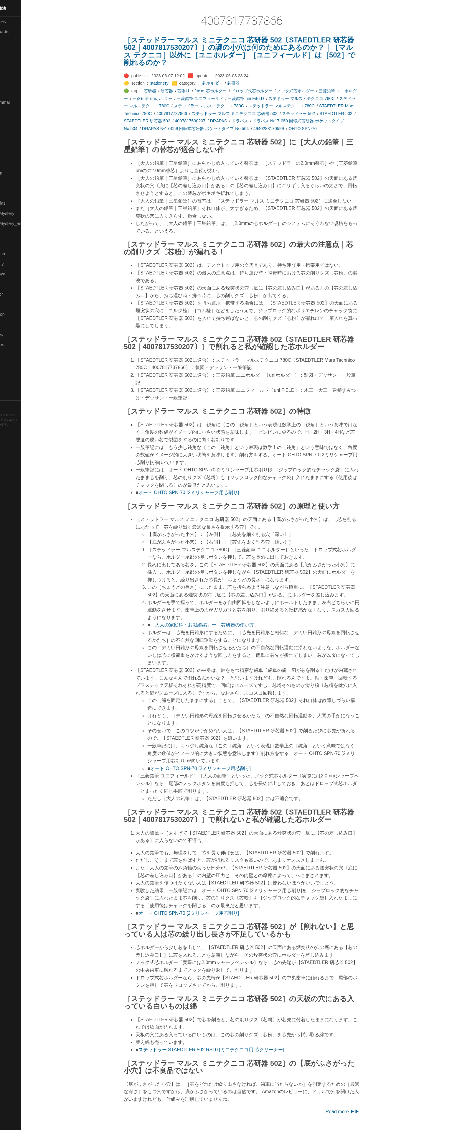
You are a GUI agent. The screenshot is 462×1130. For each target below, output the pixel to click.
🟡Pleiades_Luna (19, 253)
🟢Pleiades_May (18, 263)
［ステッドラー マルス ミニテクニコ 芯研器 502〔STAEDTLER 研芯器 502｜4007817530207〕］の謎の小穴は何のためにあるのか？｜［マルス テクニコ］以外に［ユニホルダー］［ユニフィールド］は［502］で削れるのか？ (255, 51)
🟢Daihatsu (14, 72)
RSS (10, 405)
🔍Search (12, 304)
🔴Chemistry (15, 52)
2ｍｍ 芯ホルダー (226, 90)
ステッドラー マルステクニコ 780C (297, 105)
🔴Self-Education (19, 314)
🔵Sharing (13, 324)
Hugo (21, 429)
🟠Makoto (12, 162)
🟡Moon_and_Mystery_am (27, 223)
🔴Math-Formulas (20, 203)
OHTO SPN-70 (318, 128)
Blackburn (22, 433)
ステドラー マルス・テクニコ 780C (317, 98)
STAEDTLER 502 (351, 113)
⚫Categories (16, 41)
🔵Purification (16, 284)
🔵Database (14, 82)
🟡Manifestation (18, 173)
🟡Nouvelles (15, 233)
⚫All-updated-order (22, 31)
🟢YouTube (14, 395)
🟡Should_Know (18, 334)
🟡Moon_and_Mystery (24, 213)
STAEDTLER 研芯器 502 (162, 121)
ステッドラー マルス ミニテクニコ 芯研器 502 (250, 113)
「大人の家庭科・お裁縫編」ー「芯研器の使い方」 (220, 624)
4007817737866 (187, 113)
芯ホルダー (227, 83)
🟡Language (15, 142)
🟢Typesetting (16, 385)
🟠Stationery (15, 364)
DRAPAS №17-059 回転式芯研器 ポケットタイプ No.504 (210, 128)
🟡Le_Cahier (15, 152)
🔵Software (14, 354)
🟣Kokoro (12, 132)
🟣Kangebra (14, 122)
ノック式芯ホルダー (310, 90)
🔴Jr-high (12, 112)
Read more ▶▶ (358, 1111)
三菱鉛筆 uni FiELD (261, 98)
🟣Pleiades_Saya (19, 274)
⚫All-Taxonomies (20, 21)
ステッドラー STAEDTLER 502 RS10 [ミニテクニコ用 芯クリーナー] (227, 1049)
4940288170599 (284, 128)
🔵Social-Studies (19, 344)
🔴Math (10, 193)
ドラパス (255, 121)
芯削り (199, 90)
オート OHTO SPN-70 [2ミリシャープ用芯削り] (204, 492)
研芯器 (182, 90)
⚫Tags (10, 375)
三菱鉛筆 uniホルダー (168, 98)
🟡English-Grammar (22, 102)
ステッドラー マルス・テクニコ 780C (224, 105)
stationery (175, 83)
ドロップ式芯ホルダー (267, 90)
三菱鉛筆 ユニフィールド (215, 98)
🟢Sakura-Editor (18, 294)
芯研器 (248, 83)
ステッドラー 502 (313, 113)
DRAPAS (233, 121)
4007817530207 (205, 121)
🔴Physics (13, 243)
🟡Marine (12, 183)
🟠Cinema (13, 62)
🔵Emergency (16, 92)
